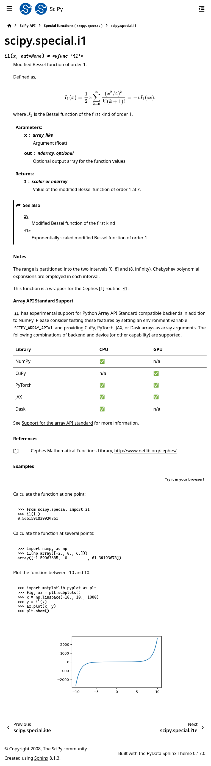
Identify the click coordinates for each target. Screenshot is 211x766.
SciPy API (27, 25)
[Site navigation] (9, 8)
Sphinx (41, 758)
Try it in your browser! (184, 479)
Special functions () (73, 25)
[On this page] (201, 8)
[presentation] (110, 98)
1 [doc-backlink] (16, 451)
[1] (101, 288)
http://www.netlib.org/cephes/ (145, 451)
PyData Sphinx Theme (169, 753)
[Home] (9, 26)
